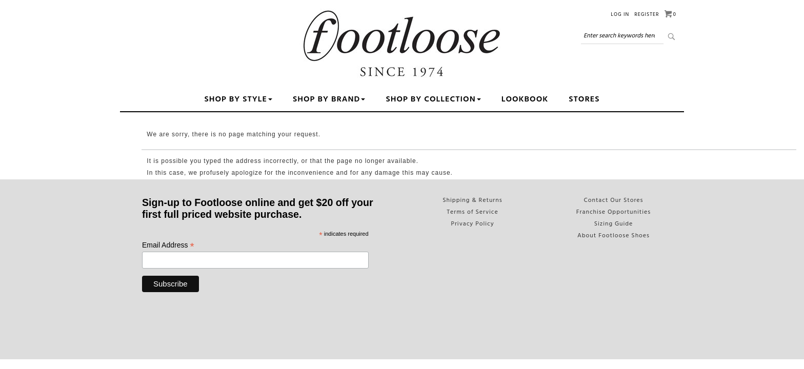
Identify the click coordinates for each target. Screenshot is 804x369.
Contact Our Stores (613, 200)
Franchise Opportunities (613, 212)
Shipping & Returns (472, 200)
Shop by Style (238, 99)
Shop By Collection (433, 99)
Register (646, 14)
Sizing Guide (613, 224)
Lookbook (525, 99)
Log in (620, 14)
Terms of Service (472, 212)
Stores (584, 99)
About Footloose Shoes (613, 236)
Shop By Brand (329, 99)
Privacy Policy (472, 224)
